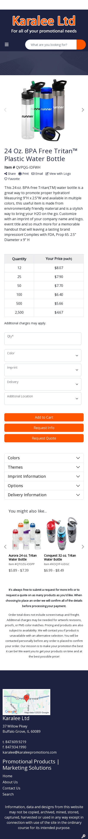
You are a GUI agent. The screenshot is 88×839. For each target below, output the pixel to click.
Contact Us (11, 788)
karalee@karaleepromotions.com (30, 752)
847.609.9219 (15, 741)
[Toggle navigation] (6, 45)
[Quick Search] (51, 45)
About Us (10, 782)
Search (8, 794)
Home (7, 776)
